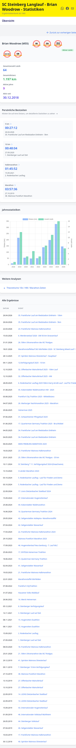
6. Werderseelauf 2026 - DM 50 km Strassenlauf (38, 335)
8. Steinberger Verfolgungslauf (31, 606)
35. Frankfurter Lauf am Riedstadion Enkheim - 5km (39, 322)
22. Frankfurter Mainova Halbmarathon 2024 (37, 532)
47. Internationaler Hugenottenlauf (33, 498)
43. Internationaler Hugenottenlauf (33, 708)
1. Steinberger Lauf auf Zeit (29, 640)
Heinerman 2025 (25, 410)
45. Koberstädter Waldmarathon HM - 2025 (36, 390)
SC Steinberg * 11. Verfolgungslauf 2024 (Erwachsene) (40, 464)
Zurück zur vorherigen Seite (61, 32)
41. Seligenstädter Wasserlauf (30, 565)
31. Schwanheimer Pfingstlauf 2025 (33, 417)
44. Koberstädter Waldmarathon (31, 505)
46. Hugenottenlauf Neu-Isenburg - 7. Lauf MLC (38, 545)
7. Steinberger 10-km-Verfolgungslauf (34, 667)
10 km (9, 144)
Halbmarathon (12, 165)
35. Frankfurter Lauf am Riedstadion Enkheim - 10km (40, 315)
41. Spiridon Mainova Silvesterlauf (32, 660)
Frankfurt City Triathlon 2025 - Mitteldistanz (36, 396)
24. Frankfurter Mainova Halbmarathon (34, 329)
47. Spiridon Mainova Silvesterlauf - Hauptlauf (37, 356)
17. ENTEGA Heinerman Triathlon (32, 552)
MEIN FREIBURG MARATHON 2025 (32, 444)
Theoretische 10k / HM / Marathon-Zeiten (24, 287)
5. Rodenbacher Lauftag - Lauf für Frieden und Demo (40, 477)
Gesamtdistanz (9, 75)
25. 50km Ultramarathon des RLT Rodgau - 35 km (38, 457)
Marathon (10, 185)
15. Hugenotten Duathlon (29, 620)
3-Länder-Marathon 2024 (28, 471)
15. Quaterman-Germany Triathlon (32, 559)
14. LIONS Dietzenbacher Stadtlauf (32, 694)
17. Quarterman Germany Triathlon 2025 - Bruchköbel (40, 423)
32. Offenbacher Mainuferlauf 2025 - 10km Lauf (38, 369)
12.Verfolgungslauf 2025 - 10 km (31, 362)
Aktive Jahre (8, 84)
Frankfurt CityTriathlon (27, 586)
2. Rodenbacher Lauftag (28, 633)
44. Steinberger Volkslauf (28, 721)
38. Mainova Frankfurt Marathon (31, 674)
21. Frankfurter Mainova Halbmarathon (34, 572)
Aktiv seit (7, 93)
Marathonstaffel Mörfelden (29, 579)
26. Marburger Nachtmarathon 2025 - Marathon (38, 403)
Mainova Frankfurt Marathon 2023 (32, 538)
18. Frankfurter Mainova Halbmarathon (34, 647)
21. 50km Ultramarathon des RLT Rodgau (35, 653)
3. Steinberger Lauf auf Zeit (29, 613)
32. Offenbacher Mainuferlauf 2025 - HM (35, 376)
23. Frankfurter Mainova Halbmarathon (34, 450)
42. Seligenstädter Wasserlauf (30, 525)
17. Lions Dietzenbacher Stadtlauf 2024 (34, 491)
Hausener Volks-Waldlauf (28, 593)
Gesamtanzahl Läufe (11, 66)
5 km (8, 124)
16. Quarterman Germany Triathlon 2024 (35, 511)
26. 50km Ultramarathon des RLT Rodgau (35, 342)
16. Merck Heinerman (27, 599)
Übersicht (8, 20)
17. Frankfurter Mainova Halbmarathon (34, 735)
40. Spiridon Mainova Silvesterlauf (32, 741)
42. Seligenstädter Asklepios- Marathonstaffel (37, 518)
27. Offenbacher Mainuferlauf (30, 680)
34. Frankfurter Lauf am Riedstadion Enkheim (37, 430)
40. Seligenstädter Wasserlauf (30, 728)
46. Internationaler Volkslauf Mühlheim (34, 714)
